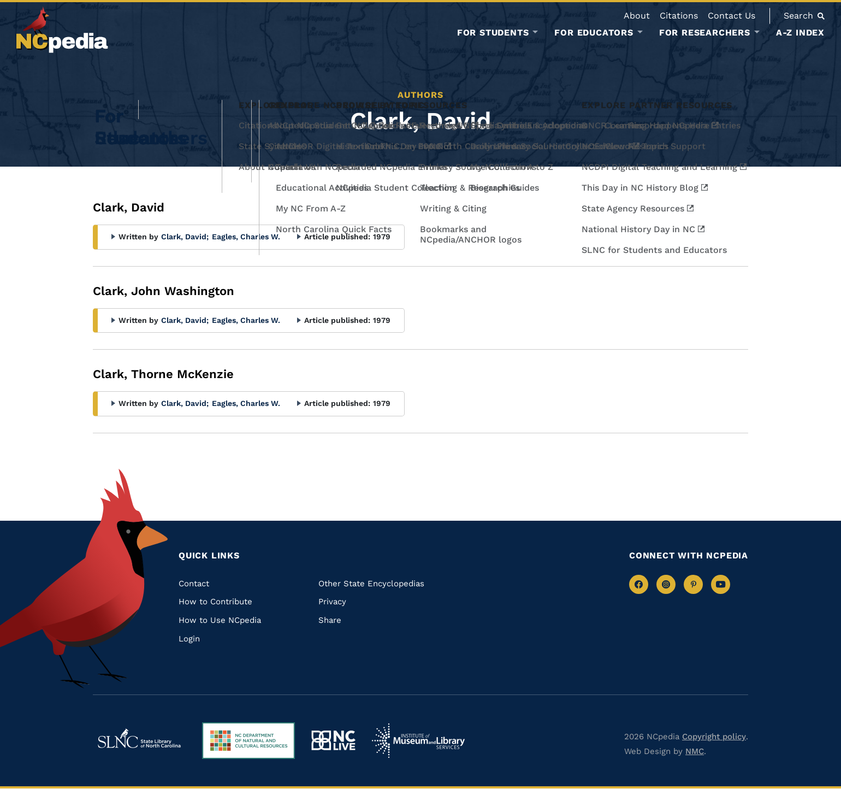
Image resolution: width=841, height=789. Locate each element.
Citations (679, 15)
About (637, 15)
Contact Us (731, 15)
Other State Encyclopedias (371, 583)
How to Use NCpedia (220, 620)
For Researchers (704, 33)
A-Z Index (800, 32)
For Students (493, 33)
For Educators (593, 33)
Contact (194, 583)
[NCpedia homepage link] (62, 30)
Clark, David (185, 236)
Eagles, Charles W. (246, 236)
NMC (694, 751)
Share (329, 620)
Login (189, 639)
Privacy (332, 602)
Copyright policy (714, 736)
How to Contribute (215, 602)
